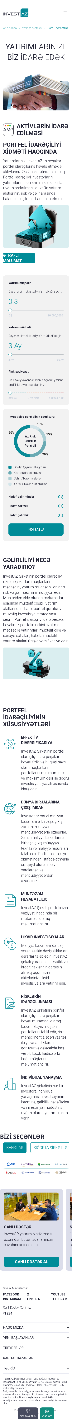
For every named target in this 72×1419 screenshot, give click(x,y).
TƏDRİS (9, 1368)
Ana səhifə (10, 28)
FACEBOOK (11, 1294)
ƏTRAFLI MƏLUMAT (12, 258)
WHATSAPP (47, 1416)
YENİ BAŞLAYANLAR (18, 1338)
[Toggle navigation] (65, 13)
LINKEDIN (33, 1299)
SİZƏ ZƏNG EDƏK (28, 1416)
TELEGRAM (59, 1299)
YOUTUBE (58, 1294)
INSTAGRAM (12, 1299)
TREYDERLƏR (13, 1348)
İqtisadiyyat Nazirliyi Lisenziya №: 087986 (24, 1382)
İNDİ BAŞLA (36, 529)
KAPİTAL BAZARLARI (18, 1358)
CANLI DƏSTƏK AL (31, 1261)
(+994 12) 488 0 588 (53, 1385)
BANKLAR (14, 1147)
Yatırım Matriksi (32, 28)
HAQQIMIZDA (13, 1327)
